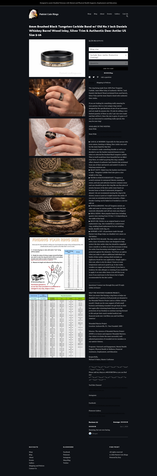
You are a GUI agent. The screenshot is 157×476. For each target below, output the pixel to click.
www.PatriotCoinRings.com (98, 362)
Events (109, 14)
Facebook (66, 452)
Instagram (66, 457)
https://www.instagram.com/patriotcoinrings (105, 398)
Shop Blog (66, 460)
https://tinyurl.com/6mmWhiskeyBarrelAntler (105, 131)
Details (92, 82)
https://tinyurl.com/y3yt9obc (104, 203)
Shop (89, 14)
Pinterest (66, 455)
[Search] (127, 16)
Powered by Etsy (115, 457)
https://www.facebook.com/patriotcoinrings (104, 405)
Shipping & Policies (104, 82)
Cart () (125, 14)
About (102, 14)
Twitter (65, 463)
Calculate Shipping (95, 44)
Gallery (117, 14)
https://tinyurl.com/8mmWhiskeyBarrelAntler (105, 136)
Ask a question (106, 77)
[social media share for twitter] (94, 77)
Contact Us (33, 468)
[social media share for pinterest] (98, 77)
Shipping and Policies (36, 466)
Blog (95, 14)
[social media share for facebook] (90, 77)
